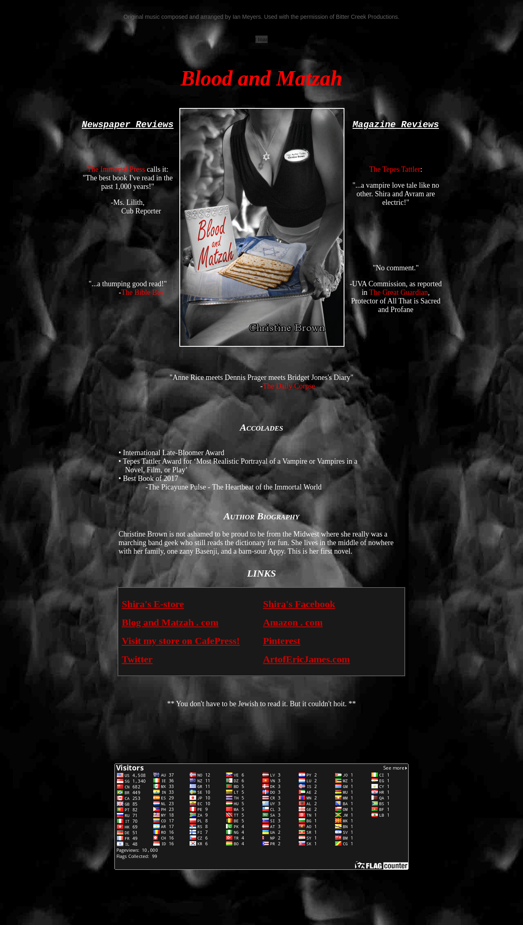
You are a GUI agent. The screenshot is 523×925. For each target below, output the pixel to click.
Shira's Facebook (299, 604)
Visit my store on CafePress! (181, 640)
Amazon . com (293, 622)
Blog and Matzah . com (170, 622)
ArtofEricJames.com (306, 659)
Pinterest (282, 640)
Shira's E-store (153, 604)
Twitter (137, 659)
